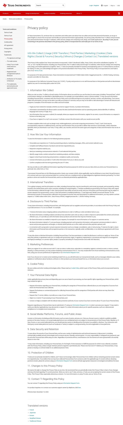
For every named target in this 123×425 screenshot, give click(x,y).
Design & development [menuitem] (32, 13)
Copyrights (7, 51)
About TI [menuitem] (79, 13)
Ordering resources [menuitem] (66, 13)
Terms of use (8, 35)
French (32, 410)
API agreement (8, 45)
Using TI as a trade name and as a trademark (12, 66)
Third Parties (76, 53)
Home (4, 19)
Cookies (101, 53)
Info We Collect (35, 53)
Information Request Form (80, 305)
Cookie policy (8, 42)
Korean (32, 415)
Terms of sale (8, 32)
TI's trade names (12, 61)
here (79, 387)
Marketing (90, 53)
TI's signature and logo (14, 58)
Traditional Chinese (35, 421)
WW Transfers (60, 53)
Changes (78, 56)
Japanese (33, 412)
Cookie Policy (75, 268)
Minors (68, 56)
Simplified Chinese (35, 418)
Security (59, 56)
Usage (48, 53)
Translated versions (108, 56)
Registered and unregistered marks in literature (13, 73)
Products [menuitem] (5, 13)
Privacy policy (8, 39)
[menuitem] (119, 13)
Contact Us (90, 56)
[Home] (17, 5)
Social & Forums (44, 56)
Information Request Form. (71, 252)
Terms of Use (38, 70)
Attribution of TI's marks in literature (14, 80)
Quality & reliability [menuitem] (49, 13)
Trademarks (8, 55)
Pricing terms (8, 48)
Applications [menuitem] (17, 13)
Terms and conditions (15, 19)
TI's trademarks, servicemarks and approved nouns (12, 86)
